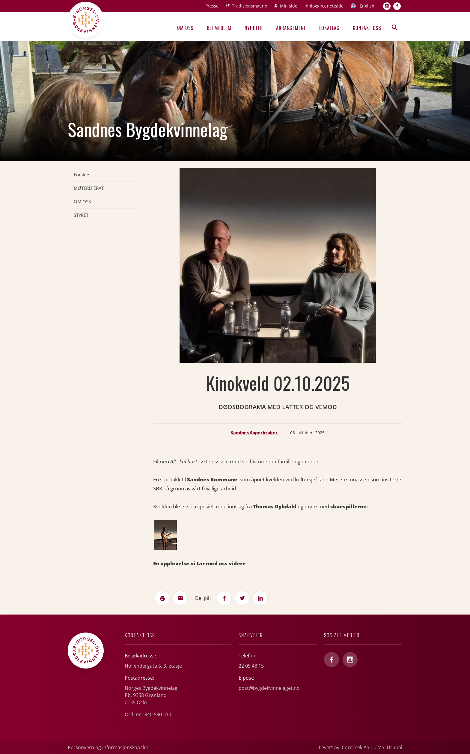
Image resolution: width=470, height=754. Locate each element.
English (367, 6)
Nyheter (254, 27)
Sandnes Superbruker (254, 432)
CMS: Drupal (388, 747)
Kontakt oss (367, 27)
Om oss (185, 27)
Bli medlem (219, 27)
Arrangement (291, 27)
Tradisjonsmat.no (249, 6)
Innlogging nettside (324, 6)
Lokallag (329, 27)
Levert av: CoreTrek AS (344, 747)
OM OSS (82, 202)
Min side (288, 6)
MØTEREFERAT (89, 188)
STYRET (81, 215)
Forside (81, 175)
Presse (212, 6)
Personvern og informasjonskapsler (108, 747)
